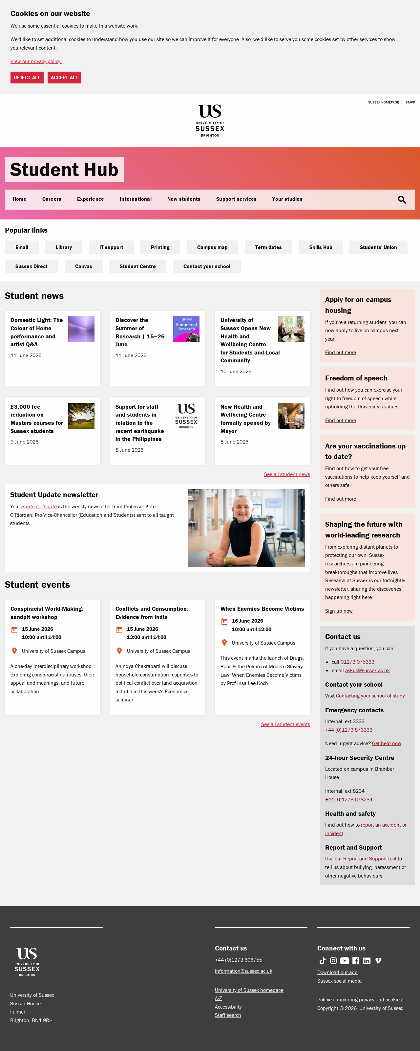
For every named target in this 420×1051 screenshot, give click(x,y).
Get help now (386, 743)
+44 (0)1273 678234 (348, 799)
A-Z (218, 998)
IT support (111, 247)
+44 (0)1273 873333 (348, 729)
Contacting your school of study (370, 695)
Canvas (83, 266)
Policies (325, 999)
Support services (236, 198)
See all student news (287, 474)
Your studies (287, 198)
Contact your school (206, 266)
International (136, 198)
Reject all (27, 77)
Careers (51, 198)
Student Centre (138, 266)
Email (21, 247)
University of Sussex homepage (249, 990)
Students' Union (378, 247)
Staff (410, 102)
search (402, 200)
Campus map (212, 247)
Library (64, 247)
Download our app (337, 972)
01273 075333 (357, 661)
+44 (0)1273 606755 (238, 959)
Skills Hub (320, 247)
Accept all (64, 77)
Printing (160, 247)
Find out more (340, 352)
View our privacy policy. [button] (36, 61)
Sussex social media (339, 980)
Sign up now (339, 610)
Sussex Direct (31, 266)
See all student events (285, 724)
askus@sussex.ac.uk (367, 670)
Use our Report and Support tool (360, 858)
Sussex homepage (383, 102)
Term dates (268, 247)
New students (183, 198)
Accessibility (228, 1006)
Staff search (228, 1015)
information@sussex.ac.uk (243, 971)
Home (20, 198)
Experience (90, 198)
